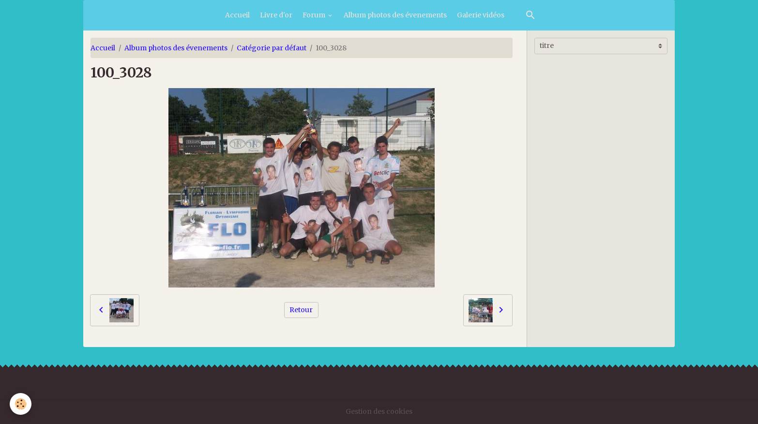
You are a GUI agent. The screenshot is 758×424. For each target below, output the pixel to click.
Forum (315, 15)
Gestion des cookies (379, 411)
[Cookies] (20, 404)
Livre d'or (276, 15)
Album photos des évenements (395, 15)
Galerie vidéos (480, 15)
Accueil (237, 15)
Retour (301, 309)
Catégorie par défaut (271, 48)
